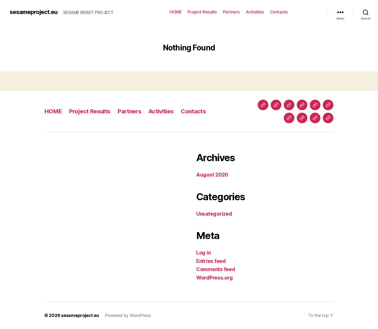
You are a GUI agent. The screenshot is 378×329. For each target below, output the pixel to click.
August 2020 (212, 175)
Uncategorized (214, 214)
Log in (203, 253)
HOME (176, 11)
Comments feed (215, 269)
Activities (255, 11)
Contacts (279, 11)
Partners (231, 11)
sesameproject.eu (33, 12)
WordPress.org (214, 278)
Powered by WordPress (128, 315)
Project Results (202, 11)
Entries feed (211, 261)
